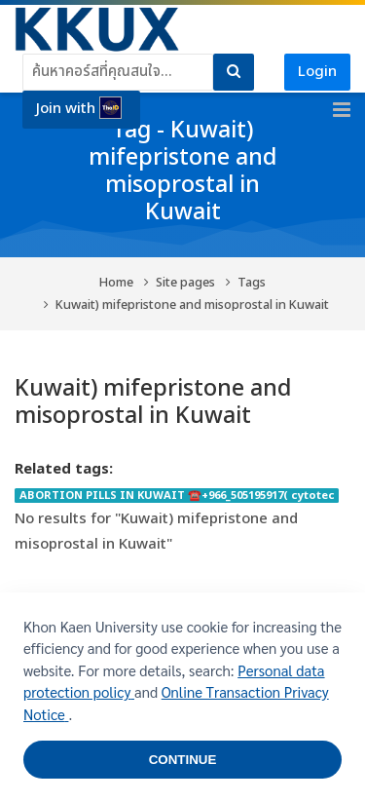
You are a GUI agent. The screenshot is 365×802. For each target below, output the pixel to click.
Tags (251, 283)
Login (317, 71)
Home (116, 283)
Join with (79, 108)
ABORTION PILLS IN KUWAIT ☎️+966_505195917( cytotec (177, 495)
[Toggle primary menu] (341, 110)
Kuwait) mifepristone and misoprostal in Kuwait (192, 305)
